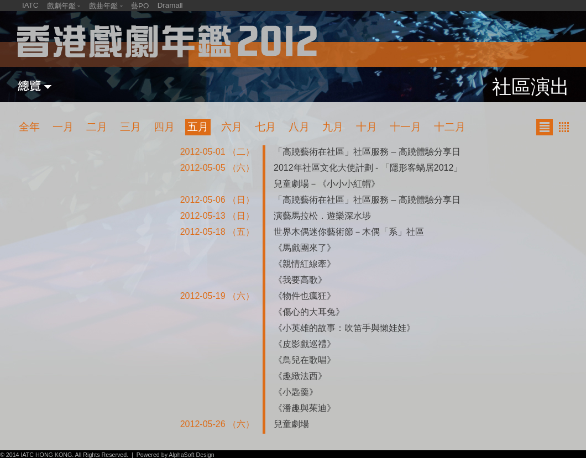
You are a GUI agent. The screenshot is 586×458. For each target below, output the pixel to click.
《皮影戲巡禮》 (305, 344)
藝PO (140, 6)
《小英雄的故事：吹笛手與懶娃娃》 (344, 328)
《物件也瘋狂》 (305, 296)
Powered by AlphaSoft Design (175, 454)
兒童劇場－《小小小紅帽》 (327, 183)
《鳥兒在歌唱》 (305, 360)
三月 (130, 127)
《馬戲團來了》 (305, 247)
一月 (63, 127)
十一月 (405, 127)
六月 (231, 127)
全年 (29, 127)
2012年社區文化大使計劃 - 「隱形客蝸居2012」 (368, 167)
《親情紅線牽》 (305, 264)
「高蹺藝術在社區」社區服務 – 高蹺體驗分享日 (367, 151)
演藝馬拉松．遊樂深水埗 (322, 215)
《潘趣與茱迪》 (305, 408)
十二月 (449, 127)
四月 (164, 127)
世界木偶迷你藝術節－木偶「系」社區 (349, 231)
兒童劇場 (291, 424)
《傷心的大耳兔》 (309, 312)
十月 (366, 127)
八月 (299, 127)
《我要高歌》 (300, 280)
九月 (332, 127)
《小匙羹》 (296, 392)
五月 (197, 127)
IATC (30, 5)
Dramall (170, 5)
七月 (265, 127)
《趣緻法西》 (300, 376)
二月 (96, 127)
